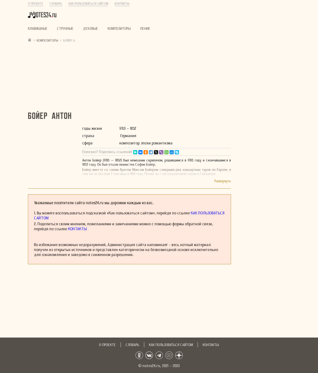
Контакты (122, 3)
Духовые (90, 28)
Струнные (65, 28)
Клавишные (38, 28)
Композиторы (119, 28)
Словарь (55, 3)
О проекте (35, 3)
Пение (145, 28)
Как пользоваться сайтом (88, 3)
